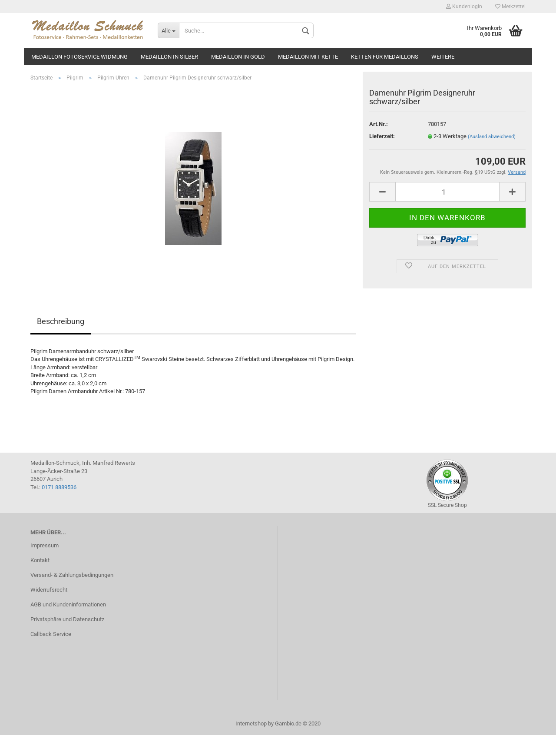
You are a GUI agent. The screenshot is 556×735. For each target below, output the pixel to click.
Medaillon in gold (238, 56)
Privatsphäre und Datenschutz (67, 619)
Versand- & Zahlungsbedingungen (71, 575)
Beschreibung (60, 321)
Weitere (442, 56)
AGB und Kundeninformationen (68, 604)
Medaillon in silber (169, 56)
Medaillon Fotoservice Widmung (79, 56)
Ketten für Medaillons (384, 56)
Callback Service (50, 634)
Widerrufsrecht (48, 589)
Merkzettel (510, 6)
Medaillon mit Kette (308, 56)
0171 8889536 (59, 487)
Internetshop (251, 723)
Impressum (44, 545)
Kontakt (40, 560)
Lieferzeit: (382, 136)
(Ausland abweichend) (492, 136)
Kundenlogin (464, 6)
